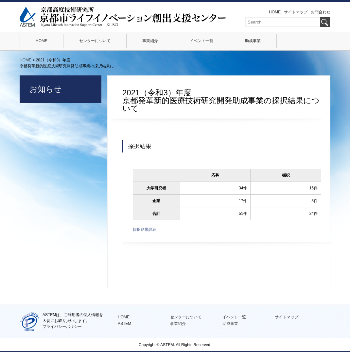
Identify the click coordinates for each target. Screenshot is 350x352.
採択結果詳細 (144, 229)
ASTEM (124, 323)
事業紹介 (150, 41)
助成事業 (253, 41)
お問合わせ (320, 12)
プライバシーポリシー (62, 326)
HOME (275, 12)
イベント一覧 (201, 41)
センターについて (95, 41)
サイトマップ (295, 12)
